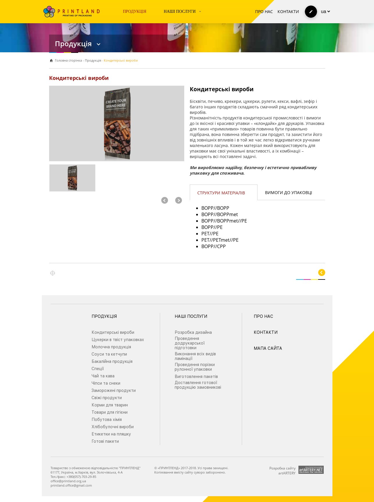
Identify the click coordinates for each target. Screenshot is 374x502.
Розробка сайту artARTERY (282, 471)
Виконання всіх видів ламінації (195, 356)
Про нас (264, 11)
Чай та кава (103, 376)
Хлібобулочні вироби (113, 426)
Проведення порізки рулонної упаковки (195, 367)
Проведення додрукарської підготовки (190, 343)
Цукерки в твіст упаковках (118, 339)
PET (205, 233)
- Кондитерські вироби (120, 60)
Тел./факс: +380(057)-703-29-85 (73, 476)
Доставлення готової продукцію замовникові (198, 385)
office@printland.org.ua (68, 481)
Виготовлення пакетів (196, 376)
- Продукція (91, 60)
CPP (221, 246)
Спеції (98, 368)
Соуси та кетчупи (109, 354)
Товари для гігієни (110, 412)
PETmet (221, 240)
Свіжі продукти (107, 397)
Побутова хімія (107, 419)
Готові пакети (105, 441)
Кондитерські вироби (113, 332)
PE (244, 221)
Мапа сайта (268, 348)
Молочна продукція (111, 347)
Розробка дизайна (193, 332)
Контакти (288, 11)
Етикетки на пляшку (111, 434)
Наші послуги (180, 11)
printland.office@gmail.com (71, 485)
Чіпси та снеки (106, 383)
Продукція (134, 11)
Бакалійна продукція (112, 361)
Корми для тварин (110, 405)
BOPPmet (227, 214)
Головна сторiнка (68, 60)
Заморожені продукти (114, 390)
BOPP (207, 208)
